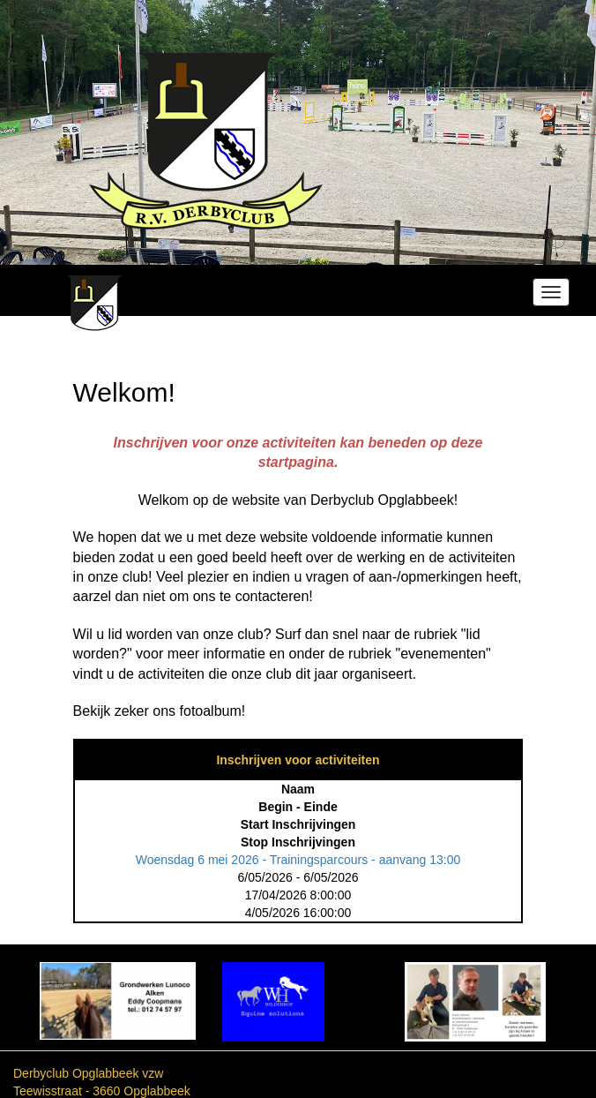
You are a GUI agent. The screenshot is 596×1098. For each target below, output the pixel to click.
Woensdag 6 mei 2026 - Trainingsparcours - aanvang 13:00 (298, 860)
